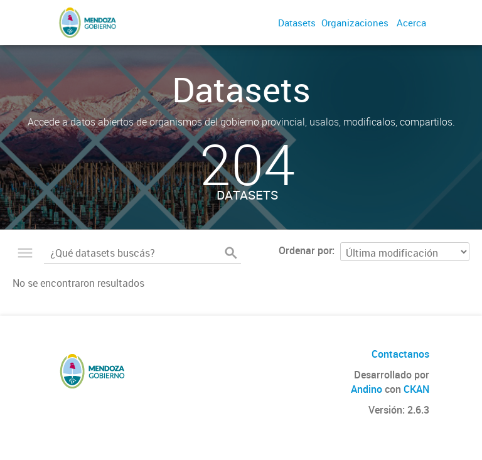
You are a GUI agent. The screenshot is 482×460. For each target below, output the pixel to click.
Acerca (411, 22)
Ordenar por (305, 250)
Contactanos (400, 354)
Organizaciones (354, 22)
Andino (366, 389)
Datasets (297, 22)
